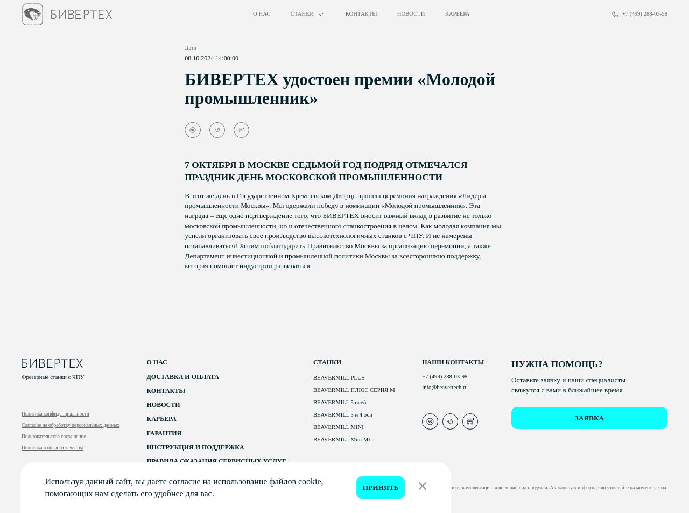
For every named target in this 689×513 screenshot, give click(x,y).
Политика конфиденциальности (55, 414)
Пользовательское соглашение (54, 436)
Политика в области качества (52, 448)
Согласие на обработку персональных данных (70, 425)
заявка (589, 418)
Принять (381, 487)
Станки (327, 362)
